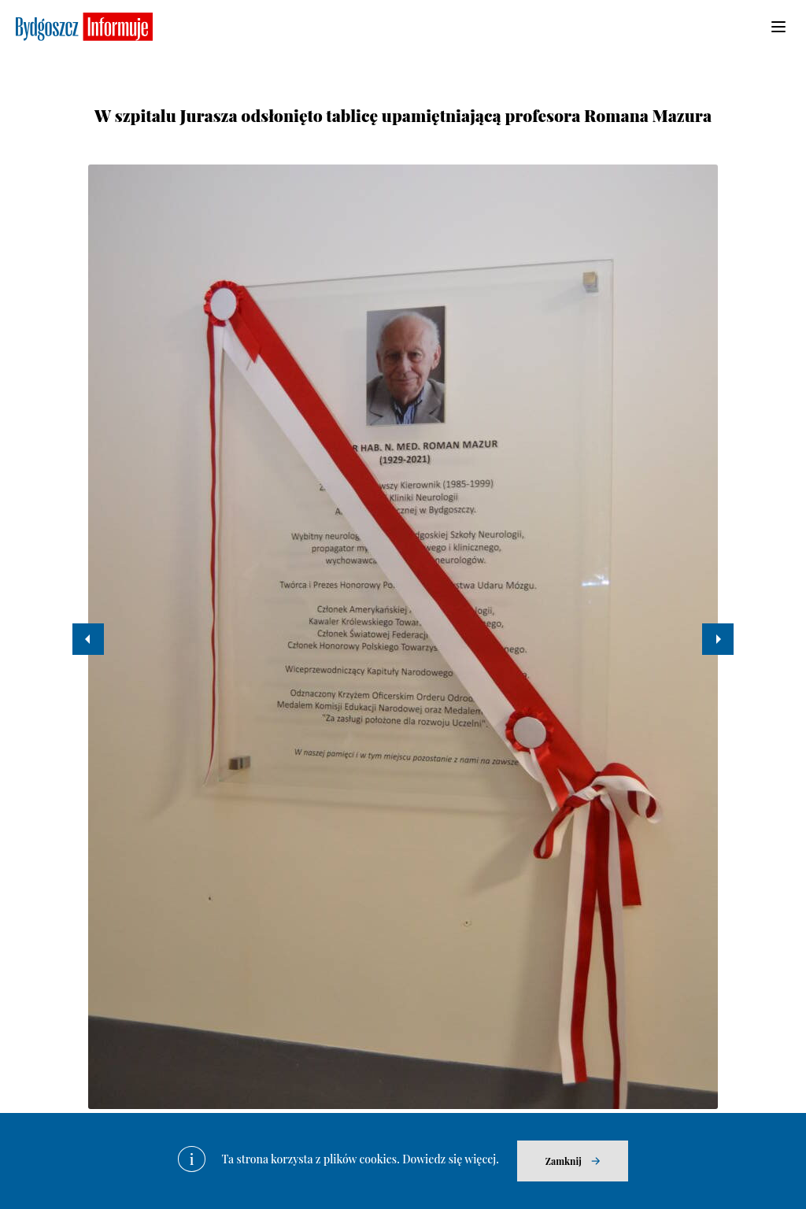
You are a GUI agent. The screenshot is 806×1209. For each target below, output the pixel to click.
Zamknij (563, 1161)
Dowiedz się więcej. (450, 1159)
